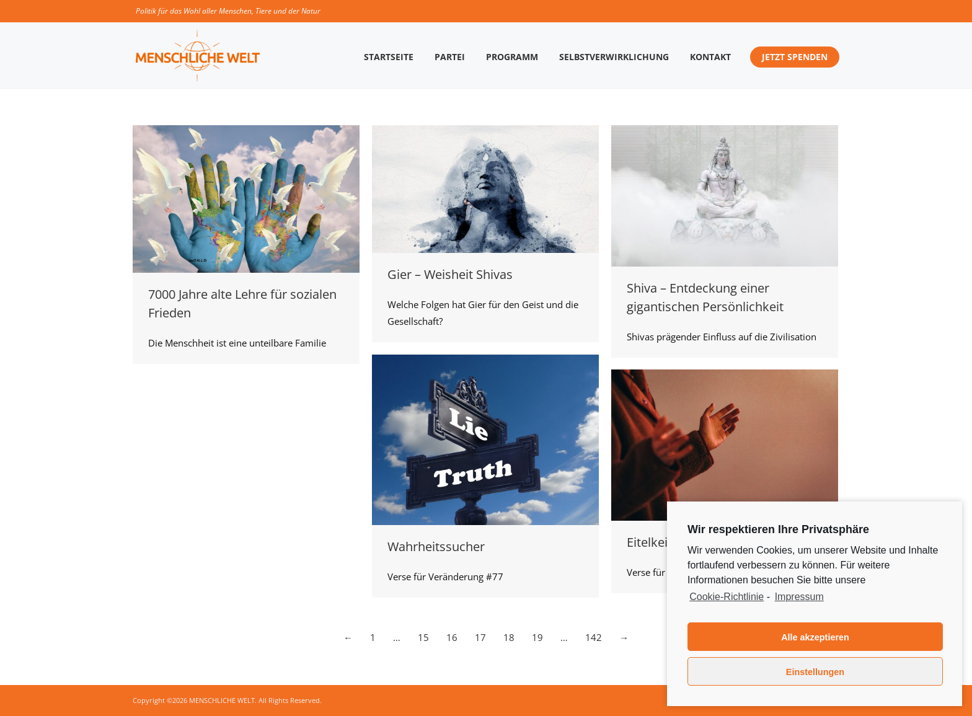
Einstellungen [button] (815, 672)
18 (509, 637)
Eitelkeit (649, 542)
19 (537, 637)
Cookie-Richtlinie (726, 596)
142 (593, 637)
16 (451, 637)
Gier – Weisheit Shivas (450, 274)
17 (480, 637)
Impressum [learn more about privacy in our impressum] (799, 596)
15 (423, 637)
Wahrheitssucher (436, 546)
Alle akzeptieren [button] (815, 637)
